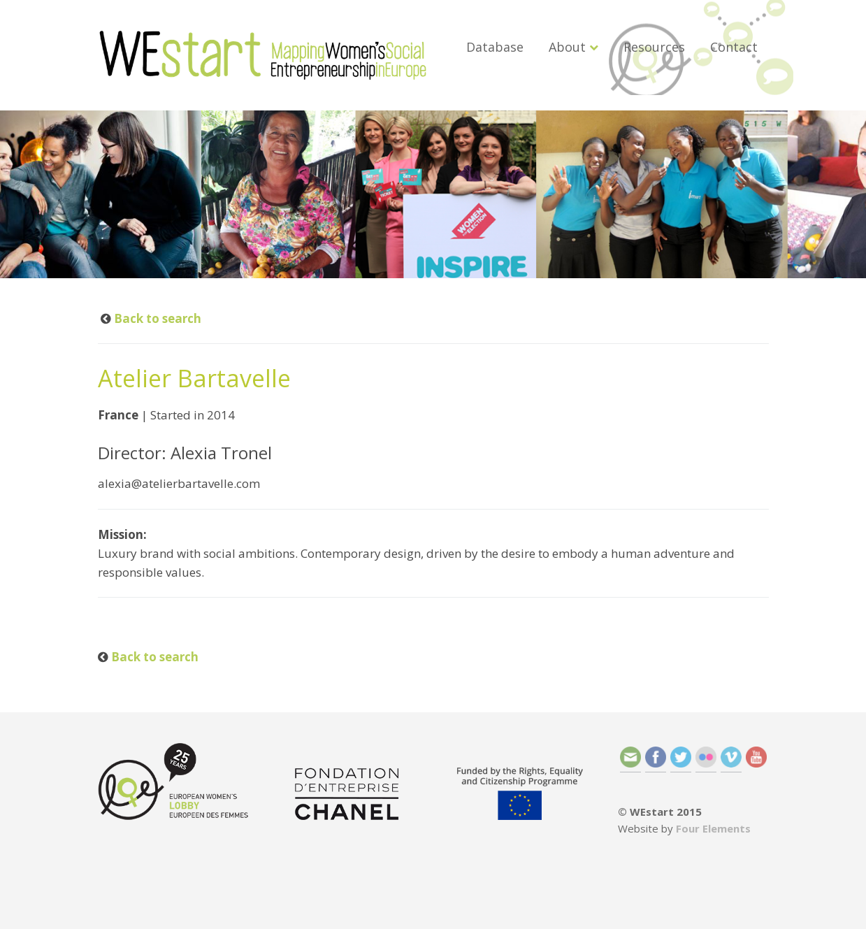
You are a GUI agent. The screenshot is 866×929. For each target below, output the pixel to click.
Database (495, 46)
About (567, 46)
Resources (654, 46)
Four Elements (713, 828)
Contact (734, 46)
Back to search (156, 318)
